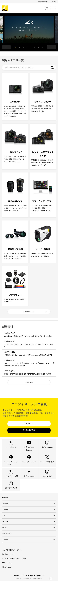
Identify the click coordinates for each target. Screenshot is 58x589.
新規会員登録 (29, 434)
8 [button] (42, 47)
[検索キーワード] (29, 67)
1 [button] (15, 47)
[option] (29, 29)
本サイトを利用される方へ (11, 558)
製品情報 (5, 511)
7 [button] (38, 47)
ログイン (29, 427)
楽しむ (4, 535)
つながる (5, 529)
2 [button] (19, 47)
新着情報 (5, 504)
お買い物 (5, 547)
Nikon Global (6, 575)
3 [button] (23, 47)
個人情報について (8, 562)
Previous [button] (6, 47)
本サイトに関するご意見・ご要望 (14, 566)
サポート (5, 517)
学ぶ (3, 523)
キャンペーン (6, 541)
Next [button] (51, 47)
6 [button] (34, 47)
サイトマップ (7, 570)
